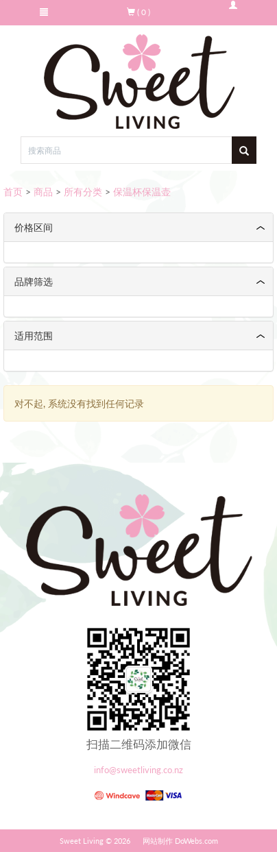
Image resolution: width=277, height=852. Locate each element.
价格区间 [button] (33, 227)
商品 (43, 191)
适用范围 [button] (33, 335)
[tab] (138, 227)
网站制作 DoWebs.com (180, 840)
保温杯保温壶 (142, 191)
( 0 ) (138, 12)
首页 (13, 191)
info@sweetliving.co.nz (138, 770)
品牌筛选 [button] (33, 281)
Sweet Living (82, 840)
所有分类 (83, 191)
